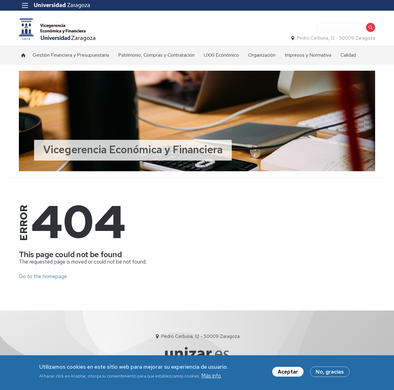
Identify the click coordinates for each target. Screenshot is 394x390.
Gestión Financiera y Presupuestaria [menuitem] (71, 55)
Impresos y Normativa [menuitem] (308, 55)
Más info (211, 375)
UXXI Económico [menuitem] (221, 55)
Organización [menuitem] (262, 55)
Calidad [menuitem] (348, 55)
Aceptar (288, 371)
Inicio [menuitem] (23, 55)
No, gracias (330, 371)
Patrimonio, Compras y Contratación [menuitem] (156, 55)
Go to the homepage (43, 276)
